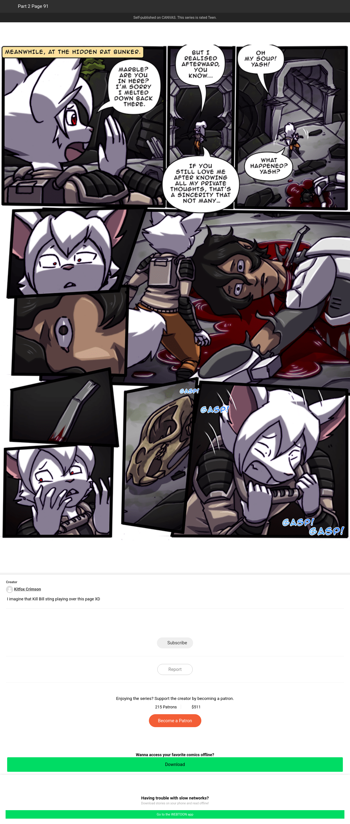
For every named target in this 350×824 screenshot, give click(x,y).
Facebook (155, 624)
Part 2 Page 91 (33, 6)
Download (175, 764)
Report (174, 669)
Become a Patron (175, 720)
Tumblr (195, 624)
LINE (135, 624)
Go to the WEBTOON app (175, 814)
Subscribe (177, 642)
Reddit (215, 624)
